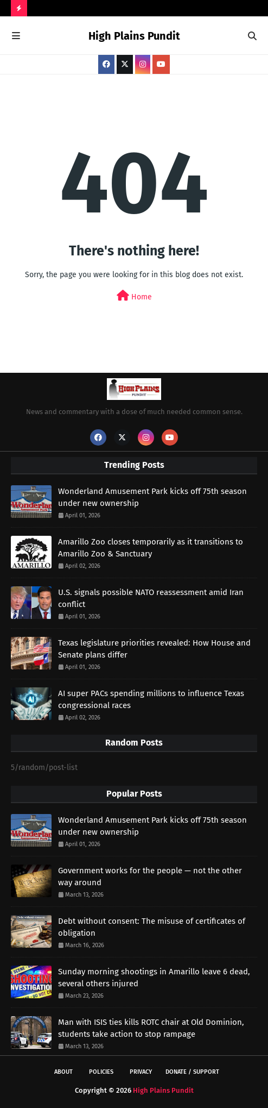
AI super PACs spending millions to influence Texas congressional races (151, 699)
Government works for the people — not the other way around (150, 877)
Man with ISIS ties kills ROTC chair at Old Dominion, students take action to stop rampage (151, 1028)
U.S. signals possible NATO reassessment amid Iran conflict (151, 598)
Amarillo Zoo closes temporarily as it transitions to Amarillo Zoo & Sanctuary (150, 548)
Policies (101, 1071)
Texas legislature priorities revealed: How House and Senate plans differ (154, 649)
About (63, 1071)
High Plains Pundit (134, 35)
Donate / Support (192, 1071)
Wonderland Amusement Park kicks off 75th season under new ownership (152, 497)
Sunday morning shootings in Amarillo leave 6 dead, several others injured (154, 978)
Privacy (141, 1071)
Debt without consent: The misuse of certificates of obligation (151, 927)
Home (134, 296)
